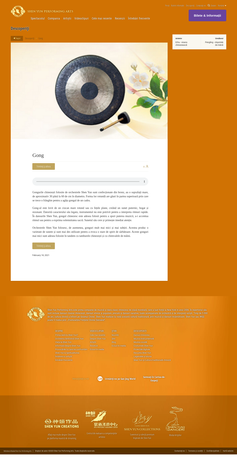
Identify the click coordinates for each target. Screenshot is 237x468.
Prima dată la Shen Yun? (66, 348)
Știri (114, 344)
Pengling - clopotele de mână (214, 43)
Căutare (212, 5)
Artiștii (67, 18)
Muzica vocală (140, 355)
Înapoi (16, 38)
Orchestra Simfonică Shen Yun (69, 352)
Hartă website (228, 464)
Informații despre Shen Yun (67, 359)
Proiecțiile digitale (142, 362)
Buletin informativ (177, 5)
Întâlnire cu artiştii (63, 370)
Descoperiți (190, 5)
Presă (167, 5)
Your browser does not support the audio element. (90, 181)
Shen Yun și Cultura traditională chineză (152, 373)
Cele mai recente (102, 18)
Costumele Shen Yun (143, 359)
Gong (40, 38)
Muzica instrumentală (144, 352)
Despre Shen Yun (98, 352)
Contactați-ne (201, 5)
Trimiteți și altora (44, 166)
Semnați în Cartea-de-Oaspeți (154, 392)
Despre (59, 344)
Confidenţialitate (212, 464)
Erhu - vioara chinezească (181, 43)
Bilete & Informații (207, 15)
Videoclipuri (81, 18)
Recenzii (120, 18)
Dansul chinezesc (142, 348)
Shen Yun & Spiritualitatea (67, 366)
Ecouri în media (97, 362)
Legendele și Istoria (143, 370)
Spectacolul (38, 18)
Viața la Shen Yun (63, 355)
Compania (54, 18)
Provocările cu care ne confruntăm (71, 362)
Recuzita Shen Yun (142, 366)
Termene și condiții (195, 464)
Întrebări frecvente (139, 18)
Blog (114, 355)
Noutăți (115, 348)
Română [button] (222, 5)
